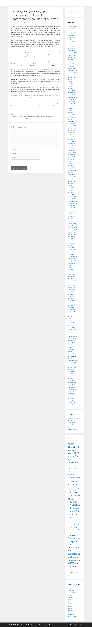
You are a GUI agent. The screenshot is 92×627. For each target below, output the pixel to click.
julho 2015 (71, 185)
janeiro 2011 (71, 305)
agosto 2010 (71, 316)
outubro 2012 (72, 259)
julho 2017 (71, 132)
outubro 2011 (72, 285)
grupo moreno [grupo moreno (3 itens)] (76, 508)
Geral (14, 114)
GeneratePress (79, 624)
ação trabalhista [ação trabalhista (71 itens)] (73, 462)
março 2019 (71, 90)
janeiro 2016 (71, 172)
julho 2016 (71, 159)
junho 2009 (71, 347)
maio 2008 (71, 376)
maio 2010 (71, 323)
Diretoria (70, 597)
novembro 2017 (72, 123)
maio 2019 (71, 86)
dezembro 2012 (72, 254)
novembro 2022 (72, 44)
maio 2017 (71, 137)
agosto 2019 (71, 79)
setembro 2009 (72, 340)
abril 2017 (70, 139)
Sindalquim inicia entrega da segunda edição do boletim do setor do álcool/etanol (34, 116)
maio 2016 (71, 163)
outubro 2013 (72, 232)
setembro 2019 (72, 77)
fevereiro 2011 (72, 303)
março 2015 (71, 194)
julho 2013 (71, 239)
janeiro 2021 (71, 48)
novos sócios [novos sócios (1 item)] (70, 519)
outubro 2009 (72, 338)
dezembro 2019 (72, 70)
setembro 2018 (72, 104)
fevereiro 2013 (72, 250)
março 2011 (71, 301)
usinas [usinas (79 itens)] (73, 572)
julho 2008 (71, 371)
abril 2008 (70, 378)
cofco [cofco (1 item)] (73, 477)
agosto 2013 (71, 236)
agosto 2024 (71, 35)
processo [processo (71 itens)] (74, 530)
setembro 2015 (72, 181)
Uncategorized (72, 429)
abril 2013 (70, 245)
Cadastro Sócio (72, 593)
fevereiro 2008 (72, 382)
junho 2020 (71, 61)
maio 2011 (71, 296)
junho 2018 (71, 108)
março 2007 (71, 400)
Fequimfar (71, 425)
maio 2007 (71, 396)
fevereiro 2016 (72, 170)
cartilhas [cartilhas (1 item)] (70, 477)
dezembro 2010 (72, 307)
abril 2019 (70, 88)
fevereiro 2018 (72, 117)
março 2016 (71, 168)
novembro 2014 (72, 203)
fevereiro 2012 (72, 276)
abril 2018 (70, 112)
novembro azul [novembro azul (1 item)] (75, 517)
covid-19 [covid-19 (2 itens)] (73, 490)
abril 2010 (70, 325)
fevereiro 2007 (72, 402)
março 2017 (71, 141)
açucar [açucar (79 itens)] (73, 456)
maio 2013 (71, 243)
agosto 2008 (71, 369)
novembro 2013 (72, 230)
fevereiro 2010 (72, 329)
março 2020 (71, 66)
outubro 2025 (72, 28)
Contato (70, 595)
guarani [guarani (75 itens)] (73, 511)
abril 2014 (70, 219)
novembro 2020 (72, 53)
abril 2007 (70, 398)
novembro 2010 (72, 309)
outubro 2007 (72, 391)
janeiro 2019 (71, 95)
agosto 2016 (71, 157)
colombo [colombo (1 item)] (78, 477)
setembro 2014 (72, 208)
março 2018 (71, 115)
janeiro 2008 (71, 385)
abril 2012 (70, 272)
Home (69, 602)
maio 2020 (71, 64)
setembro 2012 (72, 261)
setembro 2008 (72, 367)
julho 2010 (71, 318)
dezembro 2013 (72, 228)
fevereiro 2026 (72, 26)
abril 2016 (70, 166)
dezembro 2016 (72, 148)
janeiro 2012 (71, 278)
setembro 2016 (72, 154)
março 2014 (71, 221)
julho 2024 (71, 37)
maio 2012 (71, 270)
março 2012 (71, 274)
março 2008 (71, 380)
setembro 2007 (72, 393)
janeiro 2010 (71, 332)
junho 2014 (71, 214)
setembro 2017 (72, 128)
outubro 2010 (72, 312)
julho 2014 (71, 212)
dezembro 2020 (72, 50)
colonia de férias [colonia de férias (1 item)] (71, 479)
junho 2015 (71, 188)
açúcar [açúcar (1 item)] (73, 465)
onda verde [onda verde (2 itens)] (77, 520)
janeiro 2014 (71, 225)
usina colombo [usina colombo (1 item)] (75, 569)
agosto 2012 (71, 263)
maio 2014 (71, 216)
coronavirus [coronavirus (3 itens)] (75, 488)
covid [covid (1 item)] (69, 490)
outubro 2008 (72, 365)
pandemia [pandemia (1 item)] (70, 521)
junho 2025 (71, 30)
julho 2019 (71, 81)
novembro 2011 (72, 283)
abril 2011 (70, 298)
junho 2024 (71, 39)
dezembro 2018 (72, 97)
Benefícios (71, 590)
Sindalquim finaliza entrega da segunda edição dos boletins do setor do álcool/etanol (35, 118)
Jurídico (70, 604)
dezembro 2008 (72, 360)
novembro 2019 (72, 73)
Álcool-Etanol (71, 422)
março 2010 (71, 327)
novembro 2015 (72, 177)
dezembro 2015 (72, 174)
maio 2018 (71, 110)
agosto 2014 (71, 210)
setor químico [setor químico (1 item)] (75, 544)
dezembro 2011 (72, 281)
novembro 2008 (72, 363)
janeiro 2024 (71, 42)
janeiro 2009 (71, 358)
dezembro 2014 (72, 201)
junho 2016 (71, 161)
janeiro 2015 (71, 199)
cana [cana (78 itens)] (72, 468)
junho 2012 (71, 267)
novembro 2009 (72, 336)
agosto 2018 (71, 106)
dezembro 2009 (72, 334)
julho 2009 (71, 345)
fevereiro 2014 (72, 223)
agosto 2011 (71, 289)
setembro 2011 (72, 287)
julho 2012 (71, 265)
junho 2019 (71, 84)
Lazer (69, 606)
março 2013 (71, 247)
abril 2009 (70, 351)
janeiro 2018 (71, 119)
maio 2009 (71, 349)
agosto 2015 (71, 183)
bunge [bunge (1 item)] (77, 465)
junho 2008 (71, 374)
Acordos (70, 588)
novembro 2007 (72, 389)
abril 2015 (70, 192)
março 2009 (71, 354)
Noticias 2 (70, 610)
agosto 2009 (71, 343)
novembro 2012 (72, 256)
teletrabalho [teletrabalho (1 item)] (76, 557)
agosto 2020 (71, 59)
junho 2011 (71, 294)
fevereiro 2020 (72, 68)
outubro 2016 (72, 152)
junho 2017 (71, 135)
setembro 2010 (72, 314)
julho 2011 (71, 292)
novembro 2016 (72, 150)
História (70, 599)
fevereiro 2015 (72, 197)
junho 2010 (71, 320)
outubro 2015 (72, 179)
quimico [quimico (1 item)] (70, 532)
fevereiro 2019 (72, 92)
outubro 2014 (72, 205)
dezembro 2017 (72, 121)
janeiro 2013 (71, 252)
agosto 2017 (71, 130)
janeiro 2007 (71, 405)
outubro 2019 (72, 75)
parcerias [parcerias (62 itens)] (74, 524)
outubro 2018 (72, 101)
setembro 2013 (72, 234)
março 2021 (71, 46)
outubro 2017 (72, 126)
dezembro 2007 (72, 387)
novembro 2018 (72, 99)
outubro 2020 (72, 55)
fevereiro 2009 (72, 356)
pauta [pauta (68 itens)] (72, 527)
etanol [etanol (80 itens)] (73, 492)
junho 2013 (71, 241)
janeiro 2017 (71, 146)
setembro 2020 (72, 57)
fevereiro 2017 (72, 143)
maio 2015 (71, 190)
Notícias (70, 608)
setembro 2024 (72, 33)
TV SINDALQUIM (72, 617)
